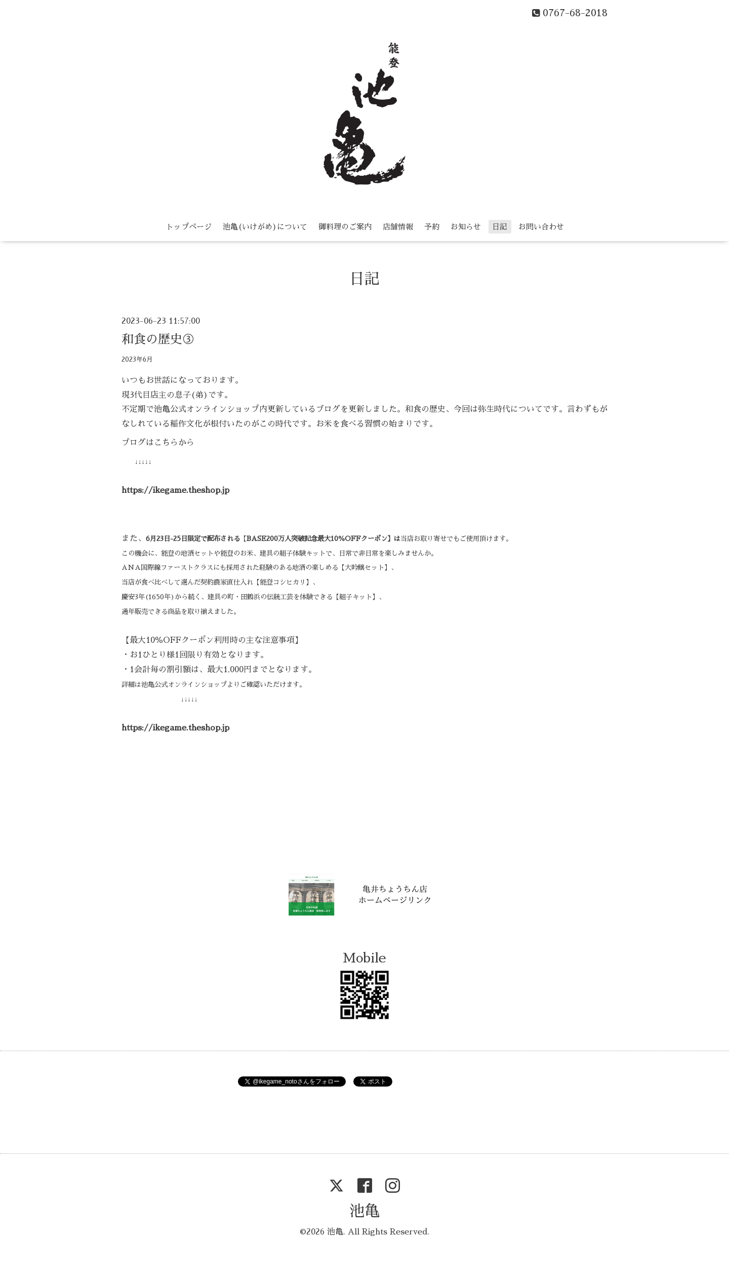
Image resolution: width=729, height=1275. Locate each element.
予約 (431, 226)
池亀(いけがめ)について (265, 226)
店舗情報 (398, 226)
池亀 (364, 1211)
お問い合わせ (541, 226)
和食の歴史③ (158, 339)
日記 (499, 226)
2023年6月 (137, 359)
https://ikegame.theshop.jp (175, 490)
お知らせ (466, 226)
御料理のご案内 (345, 226)
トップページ (189, 226)
